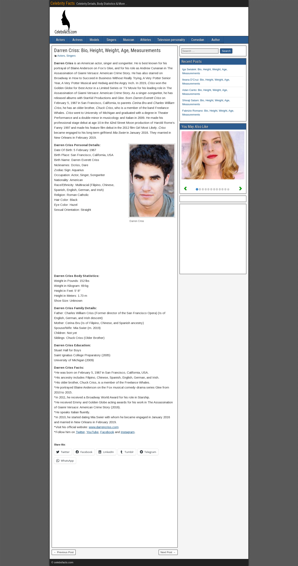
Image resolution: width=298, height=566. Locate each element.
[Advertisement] (114, 253)
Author (215, 40)
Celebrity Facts (62, 3)
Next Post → (168, 552)
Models (94, 40)
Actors (60, 40)
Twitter (80, 432)
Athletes (145, 40)
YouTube (92, 432)
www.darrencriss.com (104, 427)
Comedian (197, 40)
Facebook (107, 432)
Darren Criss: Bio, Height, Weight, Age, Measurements (107, 50)
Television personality (171, 40)
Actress (77, 40)
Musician (128, 40)
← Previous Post (64, 552)
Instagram (128, 432)
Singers (111, 40)
